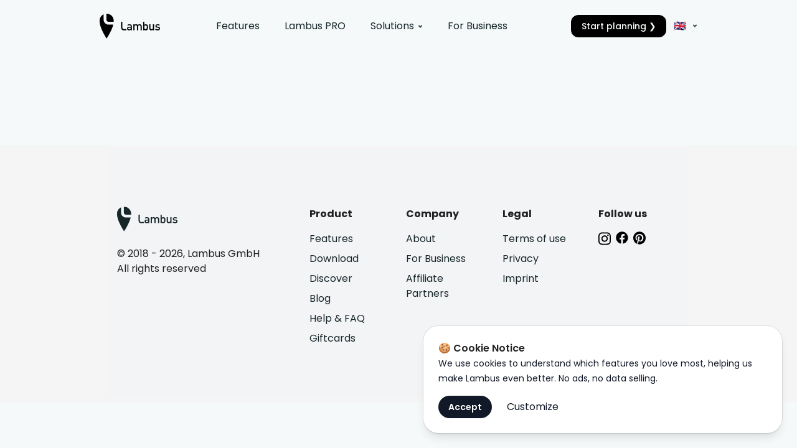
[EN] (690, 26)
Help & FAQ (337, 318)
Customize (533, 406)
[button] (684, 26)
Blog (320, 298)
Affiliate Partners (427, 286)
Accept (465, 407)
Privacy (520, 258)
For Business (477, 26)
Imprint (520, 278)
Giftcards (332, 338)
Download (334, 258)
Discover (330, 278)
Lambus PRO (315, 26)
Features (238, 26)
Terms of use (534, 238)
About (421, 238)
